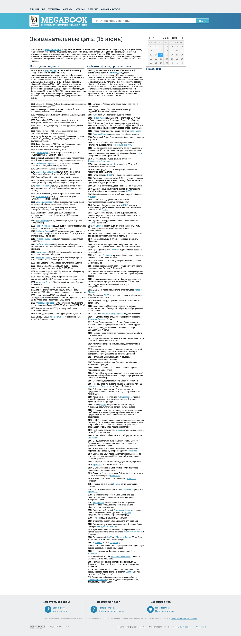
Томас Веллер (42, 252)
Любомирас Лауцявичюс (47, 163)
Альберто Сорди (43, 231)
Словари (67, 9)
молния (128, 512)
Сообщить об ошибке (182, 627)
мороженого (131, 451)
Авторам (79, 9)
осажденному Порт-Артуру (100, 386)
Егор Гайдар (135, 131)
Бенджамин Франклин (124, 510)
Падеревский (126, 397)
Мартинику (115, 542)
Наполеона (115, 475)
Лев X (108, 537)
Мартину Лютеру (123, 537)
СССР (139, 153)
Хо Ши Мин (98, 226)
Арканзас (97, 465)
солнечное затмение (97, 579)
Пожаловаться (162, 607)
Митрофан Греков (44, 282)
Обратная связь (202, 627)
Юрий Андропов (53, 49)
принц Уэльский (57, 317)
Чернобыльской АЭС (122, 145)
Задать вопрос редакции (111, 611)
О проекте (93, 9)
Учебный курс (60, 611)
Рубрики (34, 9)
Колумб (98, 542)
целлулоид (93, 438)
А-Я (43, 9)
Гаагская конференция (112, 314)
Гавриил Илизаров (44, 226)
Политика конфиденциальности (131, 627)
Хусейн (113, 164)
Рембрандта (115, 73)
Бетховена (131, 478)
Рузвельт (115, 250)
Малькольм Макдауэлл (46, 172)
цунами (102, 405)
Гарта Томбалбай (46, 239)
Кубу (95, 115)
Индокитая (107, 255)
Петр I (96, 518)
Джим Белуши (42, 152)
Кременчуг (93, 492)
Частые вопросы (107, 607)
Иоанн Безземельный (120, 556)
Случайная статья (110, 9)
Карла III (129, 572)
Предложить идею (164, 611)
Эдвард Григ (50, 70)
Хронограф (54, 9)
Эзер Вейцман (42, 220)
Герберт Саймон (43, 244)
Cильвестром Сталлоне (99, 161)
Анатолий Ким (42, 196)
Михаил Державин (44, 202)
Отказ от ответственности (159, 627)
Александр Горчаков (45, 303)
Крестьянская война (133, 532)
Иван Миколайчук (44, 186)
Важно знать (59, 607)
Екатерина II (127, 489)
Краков (116, 484)
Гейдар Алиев (99, 118)
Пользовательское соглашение (184, 618)
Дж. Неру (92, 196)
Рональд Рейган (100, 134)
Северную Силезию (97, 319)
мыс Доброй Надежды (107, 526)
